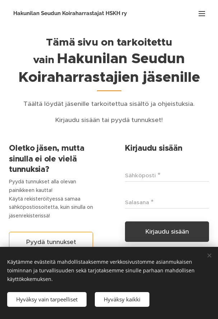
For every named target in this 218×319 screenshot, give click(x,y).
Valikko (202, 13)
